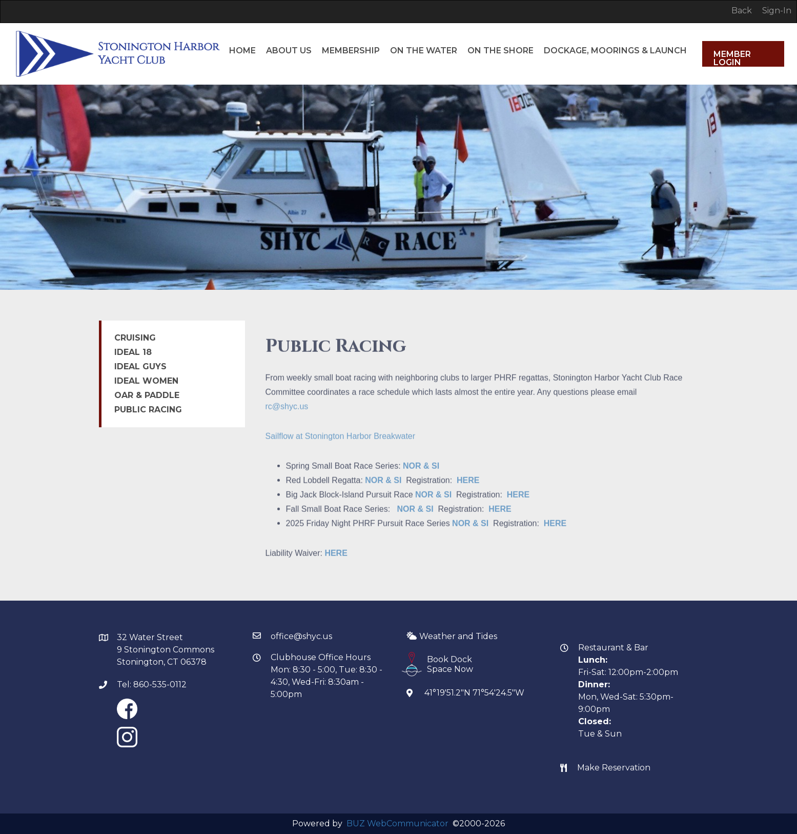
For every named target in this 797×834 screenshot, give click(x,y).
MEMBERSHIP (351, 20)
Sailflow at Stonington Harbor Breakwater (340, 450)
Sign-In (776, 10)
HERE (468, 494)
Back (741, 10)
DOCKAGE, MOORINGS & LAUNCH (615, 20)
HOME (242, 20)
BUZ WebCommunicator (397, 823)
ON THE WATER (423, 20)
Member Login (732, 58)
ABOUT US (289, 20)
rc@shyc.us (287, 420)
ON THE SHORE (500, 20)
